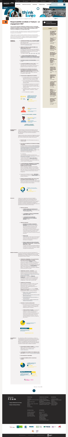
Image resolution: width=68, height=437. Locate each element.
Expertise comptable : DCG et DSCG (32, 403)
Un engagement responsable (28, 18)
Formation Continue (26, 4)
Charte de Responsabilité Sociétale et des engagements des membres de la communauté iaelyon (30, 56)
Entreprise (49, 4)
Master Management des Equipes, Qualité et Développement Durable (30, 146)
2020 (34, 53)
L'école (21, 18)
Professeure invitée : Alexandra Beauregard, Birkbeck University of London (53, 60)
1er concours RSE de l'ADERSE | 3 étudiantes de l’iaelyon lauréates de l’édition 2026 (53, 33)
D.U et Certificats (29, 406)
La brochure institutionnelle (51, 23)
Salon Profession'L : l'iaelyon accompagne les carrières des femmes (53, 40)
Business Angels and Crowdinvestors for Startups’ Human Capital (30, 209)
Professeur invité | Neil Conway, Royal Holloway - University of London (53, 100)
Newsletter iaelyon (22, 435)
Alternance (28, 404)
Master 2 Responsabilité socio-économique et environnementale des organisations (28, 149)
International (42, 4)
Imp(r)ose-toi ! (25, 349)
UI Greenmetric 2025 (28, 44)
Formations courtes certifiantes (43, 399)
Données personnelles (40, 435)
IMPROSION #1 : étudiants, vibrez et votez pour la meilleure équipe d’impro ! (53, 69)
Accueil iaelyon (12, 18)
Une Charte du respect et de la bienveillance (28, 60)
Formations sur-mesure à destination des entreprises (44, 401)
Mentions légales (31, 435)
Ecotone (30, 261)
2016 (29, 53)
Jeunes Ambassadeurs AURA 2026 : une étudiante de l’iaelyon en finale (53, 47)
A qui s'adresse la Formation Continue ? (45, 403)
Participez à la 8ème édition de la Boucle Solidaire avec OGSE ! (53, 53)
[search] (61, 4)
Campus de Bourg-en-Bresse (14, 404)
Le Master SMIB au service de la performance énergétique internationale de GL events (53, 83)
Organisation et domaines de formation (33, 399)
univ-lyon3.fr (51, 1)
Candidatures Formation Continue (44, 404)
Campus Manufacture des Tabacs (15, 402)
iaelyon (17, 18)
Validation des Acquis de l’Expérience (44, 402)
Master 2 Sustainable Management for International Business (30, 147)
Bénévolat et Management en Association (31, 163)
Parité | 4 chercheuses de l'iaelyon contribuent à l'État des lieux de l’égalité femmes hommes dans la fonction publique (53, 92)
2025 (39, 53)
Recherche (35, 4)
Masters (28, 402)
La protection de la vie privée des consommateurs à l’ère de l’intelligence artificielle (30, 218)
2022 (36, 53)
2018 (32, 53)
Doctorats (28, 405)
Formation (18, 4)
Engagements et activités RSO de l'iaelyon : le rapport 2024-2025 (53, 77)
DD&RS (38, 40)
